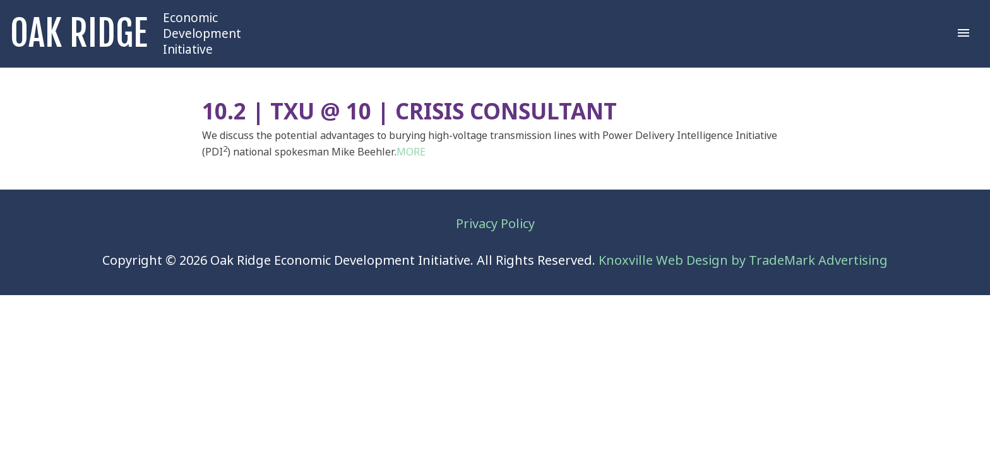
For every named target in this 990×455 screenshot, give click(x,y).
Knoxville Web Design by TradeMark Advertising (743, 261)
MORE (411, 152)
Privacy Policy (495, 224)
